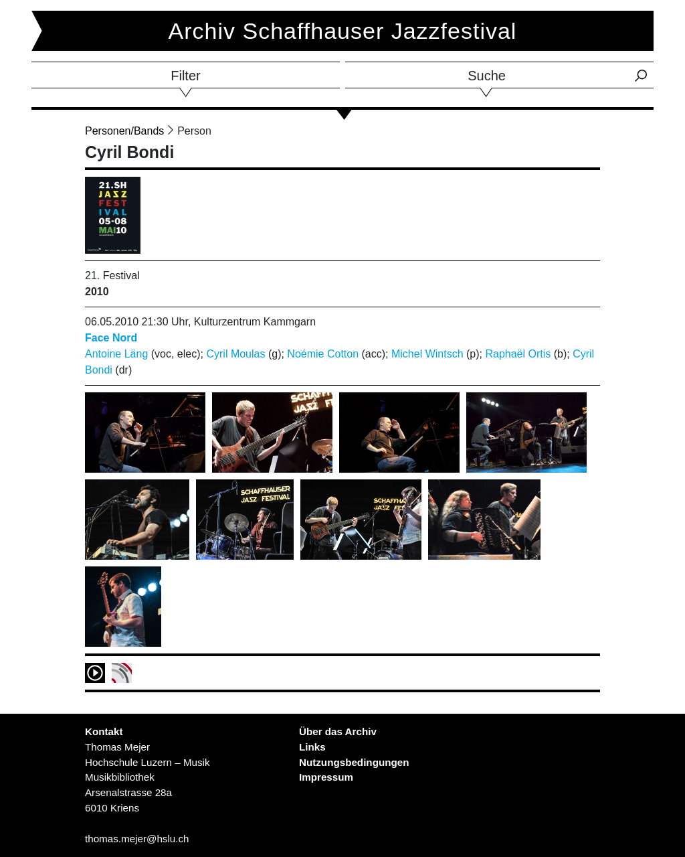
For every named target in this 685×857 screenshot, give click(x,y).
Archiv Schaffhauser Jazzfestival (343, 31)
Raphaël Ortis (518, 354)
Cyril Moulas (235, 354)
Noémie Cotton (323, 354)
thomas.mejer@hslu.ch (137, 838)
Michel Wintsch (427, 354)
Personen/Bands (124, 131)
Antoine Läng (116, 354)
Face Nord (111, 337)
